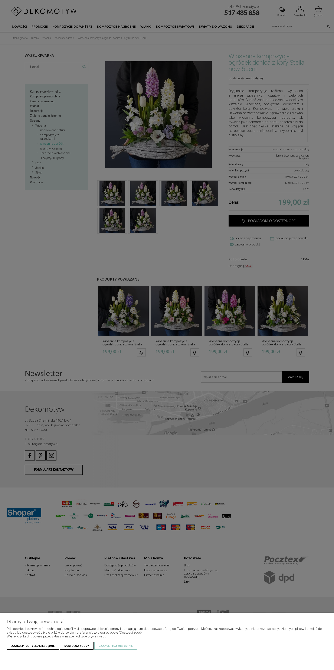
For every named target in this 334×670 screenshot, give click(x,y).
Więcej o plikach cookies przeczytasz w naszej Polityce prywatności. (56, 636)
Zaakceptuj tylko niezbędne (33, 645)
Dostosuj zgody (76, 645)
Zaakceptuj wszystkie (116, 645)
